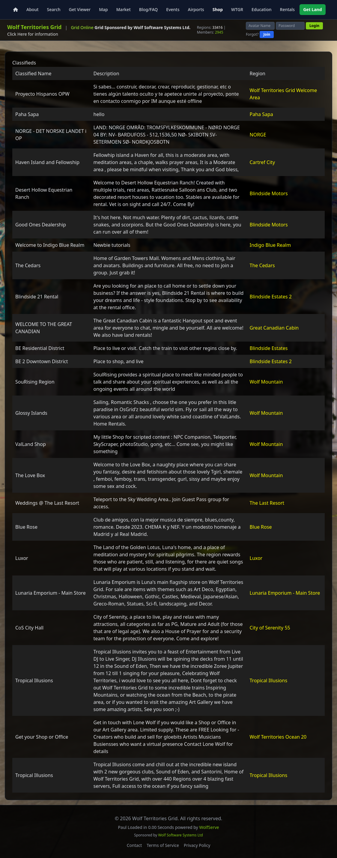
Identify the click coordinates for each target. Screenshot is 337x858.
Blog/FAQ (148, 9)
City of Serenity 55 (270, 627)
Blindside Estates (269, 348)
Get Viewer (80, 9)
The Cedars (262, 265)
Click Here (17, 34)
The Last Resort (267, 503)
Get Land (312, 9)
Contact (134, 845)
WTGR (237, 9)
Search (54, 9)
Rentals (287, 9)
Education (262, 9)
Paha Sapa (261, 114)
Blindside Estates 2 (271, 296)
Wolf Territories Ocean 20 (278, 737)
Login (314, 25)
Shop (218, 9)
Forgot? (252, 34)
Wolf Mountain (266, 381)
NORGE (258, 134)
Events (172, 9)
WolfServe (209, 827)
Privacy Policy (197, 845)
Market (123, 9)
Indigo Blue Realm (270, 245)
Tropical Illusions (269, 680)
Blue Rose (261, 527)
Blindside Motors (269, 193)
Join (266, 34)
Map (103, 9)
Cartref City (262, 162)
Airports (196, 9)
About (32, 9)
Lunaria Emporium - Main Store (285, 593)
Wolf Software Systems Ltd (180, 835)
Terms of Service (163, 845)
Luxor (256, 558)
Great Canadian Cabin (274, 327)
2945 (219, 32)
